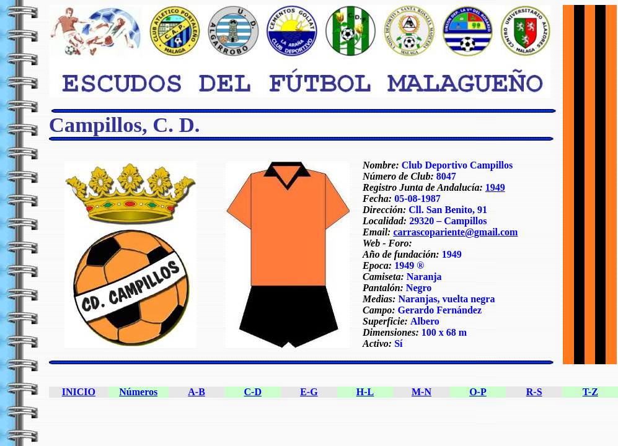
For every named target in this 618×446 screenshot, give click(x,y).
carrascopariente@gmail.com (455, 232)
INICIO (78, 392)
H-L (365, 392)
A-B (196, 392)
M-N (421, 392)
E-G (308, 392)
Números (138, 392)
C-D (253, 392)
